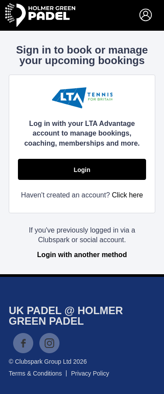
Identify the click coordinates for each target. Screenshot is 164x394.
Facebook (23, 343)
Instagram (49, 343)
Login (81, 169)
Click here (127, 195)
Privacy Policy (90, 373)
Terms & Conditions (35, 373)
